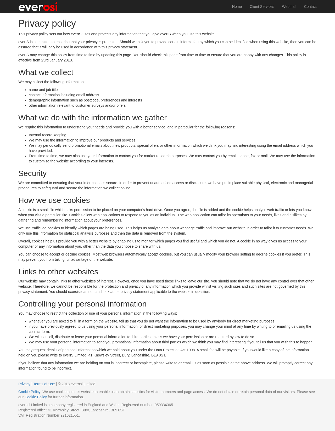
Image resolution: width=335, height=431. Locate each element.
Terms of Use (44, 384)
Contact (310, 6)
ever (38, 6)
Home (237, 6)
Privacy (24, 384)
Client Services (262, 6)
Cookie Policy (29, 392)
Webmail (289, 6)
